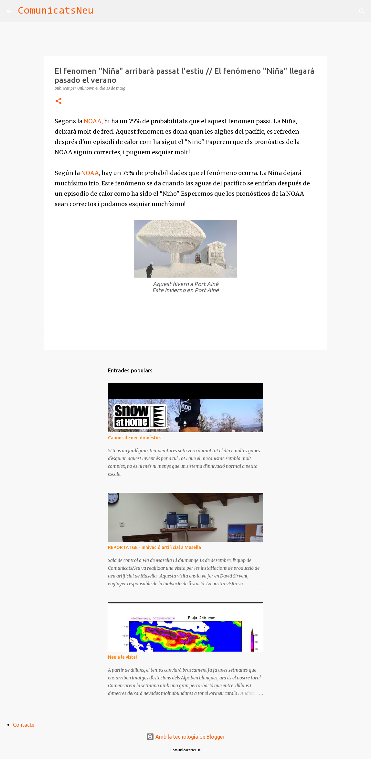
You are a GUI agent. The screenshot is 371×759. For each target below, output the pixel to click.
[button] (58, 101)
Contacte (23, 725)
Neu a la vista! (122, 657)
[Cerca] (103, 11)
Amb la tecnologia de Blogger (185, 737)
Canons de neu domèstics (134, 437)
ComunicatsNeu (56, 11)
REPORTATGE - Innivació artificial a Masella (154, 547)
